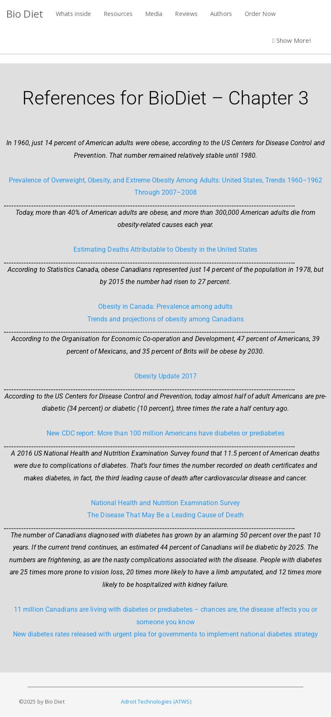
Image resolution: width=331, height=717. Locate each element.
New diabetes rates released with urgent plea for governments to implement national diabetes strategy (165, 634)
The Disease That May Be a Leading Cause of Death (165, 515)
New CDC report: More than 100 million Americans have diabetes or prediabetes (165, 433)
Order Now (260, 14)
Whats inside (73, 14)
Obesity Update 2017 (165, 376)
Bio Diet (24, 14)
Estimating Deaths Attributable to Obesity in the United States (165, 249)
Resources (118, 14)
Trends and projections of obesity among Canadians (165, 319)
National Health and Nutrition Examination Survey (165, 503)
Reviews (186, 14)
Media (154, 14)
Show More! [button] (291, 40)
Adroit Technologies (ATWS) (156, 701)
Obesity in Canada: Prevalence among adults (165, 306)
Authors (221, 14)
